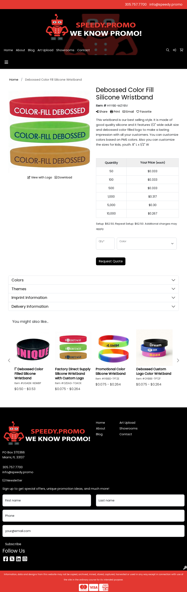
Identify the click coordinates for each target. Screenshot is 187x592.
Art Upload (45, 50)
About (20, 50)
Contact (83, 50)
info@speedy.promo (166, 4)
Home (8, 50)
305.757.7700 (136, 4)
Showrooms (65, 50)
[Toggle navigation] (6, 62)
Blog (31, 50)
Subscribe (13, 544)
